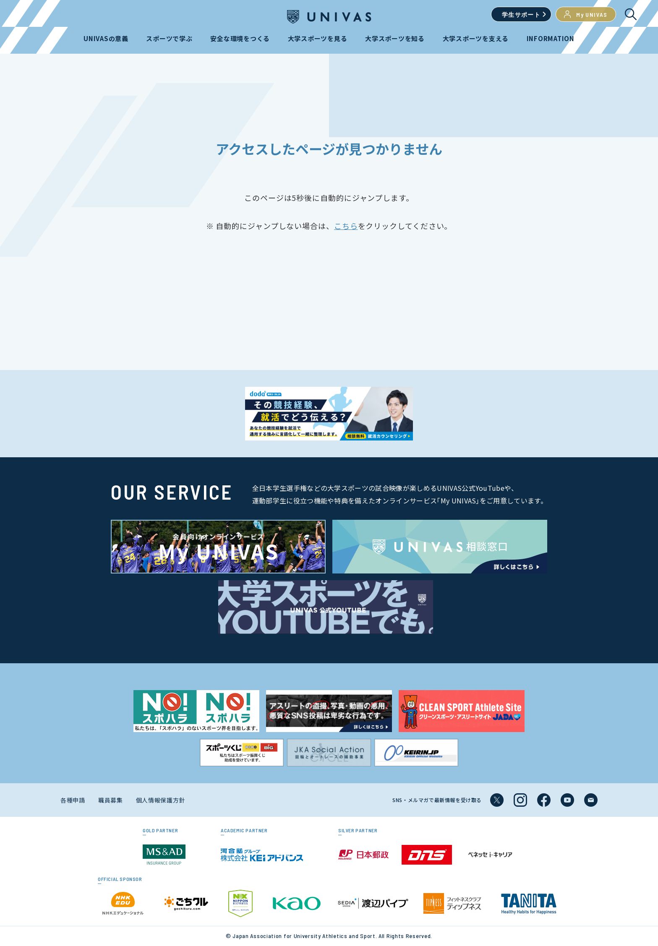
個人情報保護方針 (160, 800)
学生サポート (521, 14)
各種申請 (72, 800)
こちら (346, 225)
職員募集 (110, 800)
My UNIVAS (586, 14)
